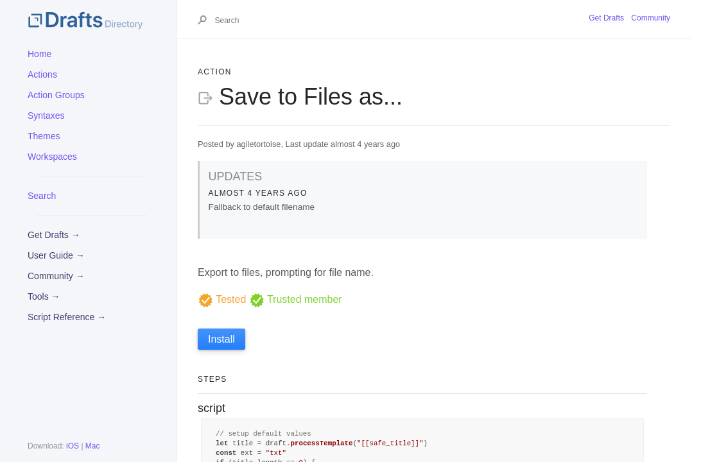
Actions (42, 74)
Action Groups (56, 95)
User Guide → (56, 255)
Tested (222, 299)
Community (650, 17)
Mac (92, 445)
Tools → (44, 296)
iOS (72, 445)
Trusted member (295, 299)
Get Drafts (606, 17)
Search (42, 196)
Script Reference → (67, 317)
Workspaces (52, 156)
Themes (44, 136)
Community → (56, 276)
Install (221, 339)
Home (39, 54)
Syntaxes (46, 115)
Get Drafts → (54, 235)
